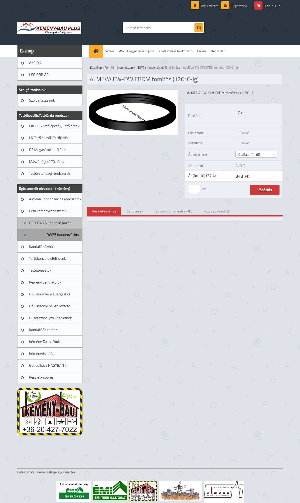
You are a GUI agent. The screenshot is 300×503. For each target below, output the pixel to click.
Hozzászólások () (216, 211)
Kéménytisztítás (42, 353)
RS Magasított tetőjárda (47, 149)
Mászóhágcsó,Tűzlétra (46, 161)
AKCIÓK (35, 62)
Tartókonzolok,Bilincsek (47, 258)
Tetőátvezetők (40, 270)
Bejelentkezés (207, 5)
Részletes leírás (104, 211)
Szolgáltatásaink (42, 100)
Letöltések (135, 211)
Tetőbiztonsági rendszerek (49, 173)
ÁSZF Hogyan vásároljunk (136, 50)
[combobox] (256, 154)
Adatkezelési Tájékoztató (175, 50)
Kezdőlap (96, 67)
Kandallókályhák (42, 246)
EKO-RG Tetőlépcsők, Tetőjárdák (54, 126)
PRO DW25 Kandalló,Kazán (50, 223)
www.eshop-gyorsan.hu (56, 472)
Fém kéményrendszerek (48, 211)
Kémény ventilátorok (45, 282)
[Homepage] (97, 51)
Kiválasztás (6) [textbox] (249, 154)
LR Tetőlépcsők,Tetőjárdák (49, 137)
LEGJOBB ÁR (39, 74)
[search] (199, 28)
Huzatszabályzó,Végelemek (50, 318)
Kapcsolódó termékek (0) (172, 211)
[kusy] (194, 189)
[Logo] (49, 27)
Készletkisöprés (41, 377)
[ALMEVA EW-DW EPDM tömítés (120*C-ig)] (132, 91)
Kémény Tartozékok (44, 341)
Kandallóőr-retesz (43, 329)
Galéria (202, 50)
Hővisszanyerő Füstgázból (49, 294)
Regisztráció (238, 5)
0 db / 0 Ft (272, 6)
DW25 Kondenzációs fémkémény (62, 236)
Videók (110, 50)
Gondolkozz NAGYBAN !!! (48, 365)
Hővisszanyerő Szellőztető (49, 306)
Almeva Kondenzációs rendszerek (55, 199)
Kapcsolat (218, 50)
